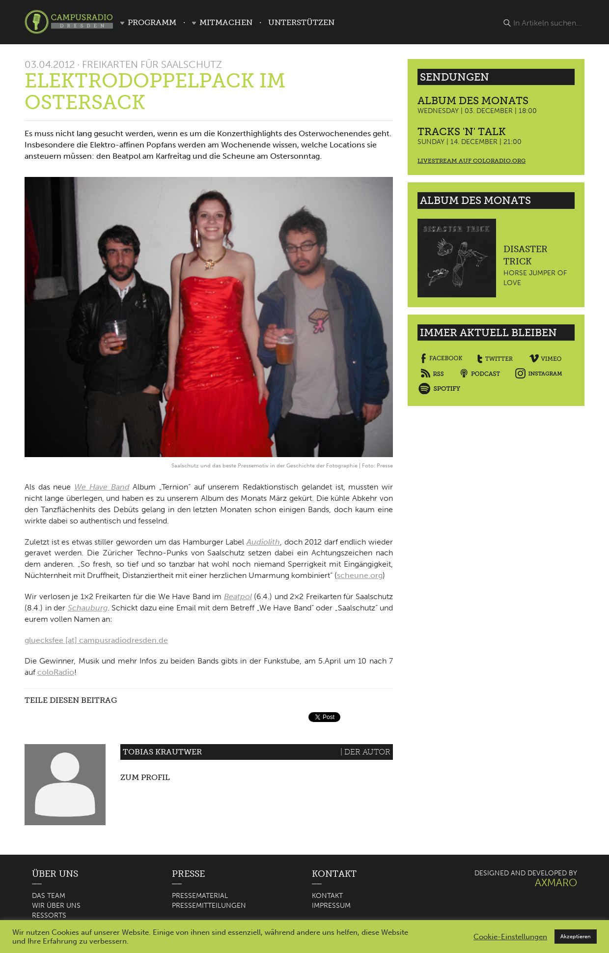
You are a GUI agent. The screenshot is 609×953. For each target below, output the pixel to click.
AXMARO (556, 882)
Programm (152, 22)
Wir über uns (56, 905)
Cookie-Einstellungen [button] (510, 936)
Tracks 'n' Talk (461, 131)
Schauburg (88, 607)
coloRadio (55, 672)
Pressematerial (200, 896)
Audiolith (263, 542)
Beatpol (238, 596)
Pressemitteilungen (209, 905)
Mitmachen (225, 22)
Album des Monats (472, 100)
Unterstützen (301, 22)
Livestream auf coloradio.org (471, 160)
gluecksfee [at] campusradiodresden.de (96, 640)
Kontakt (327, 896)
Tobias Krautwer (162, 751)
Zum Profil (145, 777)
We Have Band (101, 486)
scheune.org (360, 575)
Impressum (331, 905)
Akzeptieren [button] (575, 936)
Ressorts (49, 915)
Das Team (48, 896)
